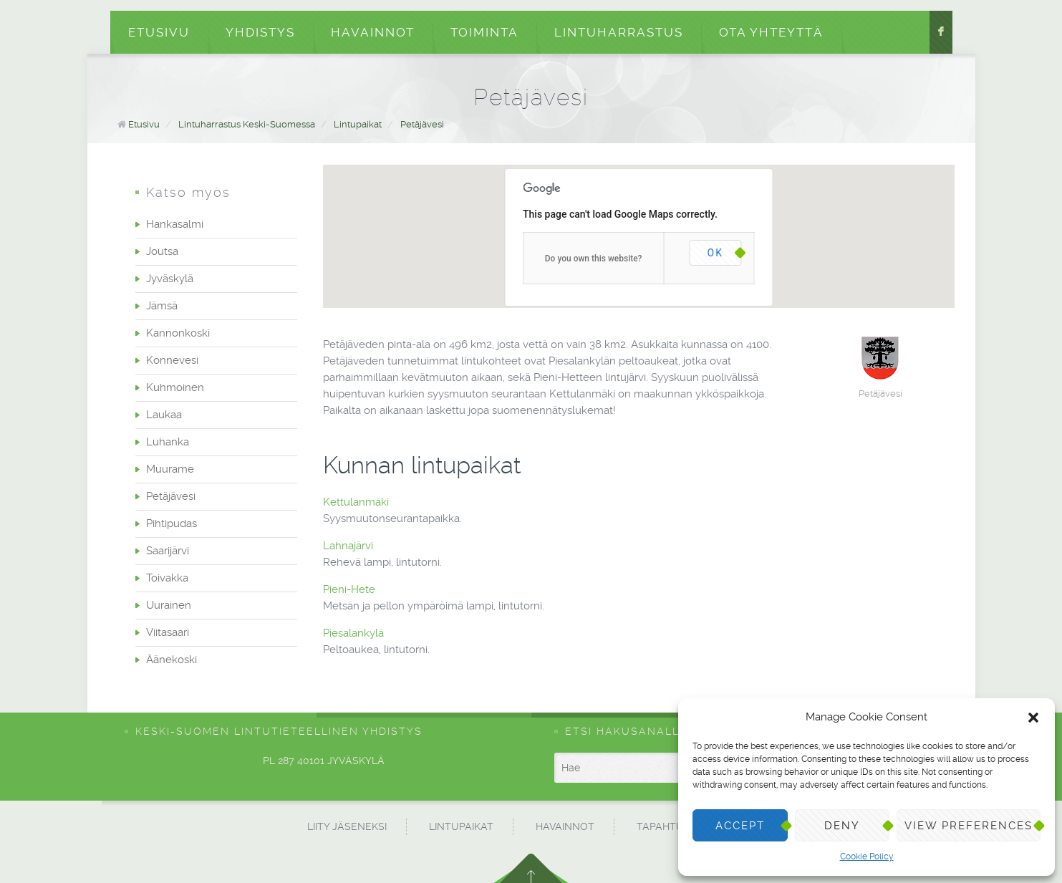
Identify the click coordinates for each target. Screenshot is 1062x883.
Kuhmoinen (175, 387)
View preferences (968, 825)
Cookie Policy (867, 856)
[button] (1033, 717)
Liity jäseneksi (347, 826)
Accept (740, 825)
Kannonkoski (178, 333)
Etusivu (159, 32)
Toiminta (484, 32)
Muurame (170, 469)
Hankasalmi (174, 224)
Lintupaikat (358, 124)
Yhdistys (260, 32)
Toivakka (167, 577)
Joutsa (162, 251)
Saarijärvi (167, 550)
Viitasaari (167, 632)
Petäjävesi (422, 124)
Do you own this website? (593, 259)
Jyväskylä (169, 278)
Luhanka (167, 441)
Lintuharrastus (618, 32)
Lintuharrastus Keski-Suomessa (246, 124)
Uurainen (168, 605)
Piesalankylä (355, 633)
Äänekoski (171, 659)
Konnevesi (172, 360)
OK (715, 253)
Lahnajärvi (349, 545)
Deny (842, 825)
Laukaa (164, 414)
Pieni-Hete (350, 589)
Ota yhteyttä (771, 32)
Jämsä (162, 305)
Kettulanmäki (357, 502)
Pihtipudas (171, 523)
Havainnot (373, 32)
